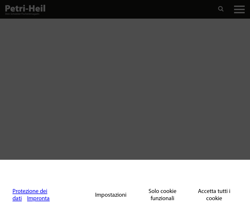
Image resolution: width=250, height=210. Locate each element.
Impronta (38, 199)
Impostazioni (110, 195)
